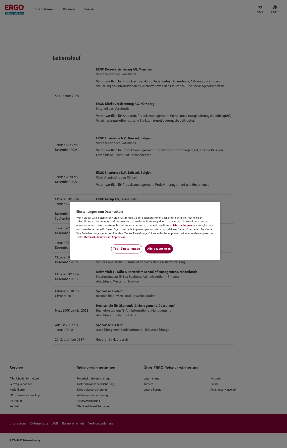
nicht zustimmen (182, 225)
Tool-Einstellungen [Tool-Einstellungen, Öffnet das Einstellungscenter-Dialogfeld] (126, 248)
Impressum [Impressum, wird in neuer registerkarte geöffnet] (118, 237)
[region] (145, 231)
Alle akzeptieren (159, 248)
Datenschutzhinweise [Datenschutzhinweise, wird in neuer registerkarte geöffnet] (97, 237)
